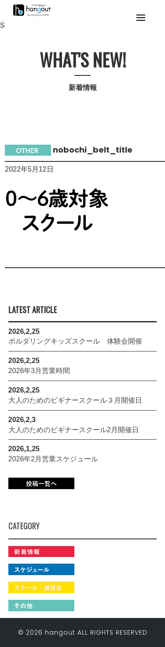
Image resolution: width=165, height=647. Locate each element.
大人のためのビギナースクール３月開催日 (75, 400)
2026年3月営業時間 (39, 370)
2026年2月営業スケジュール (53, 459)
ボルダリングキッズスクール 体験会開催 (75, 341)
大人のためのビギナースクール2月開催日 (73, 430)
